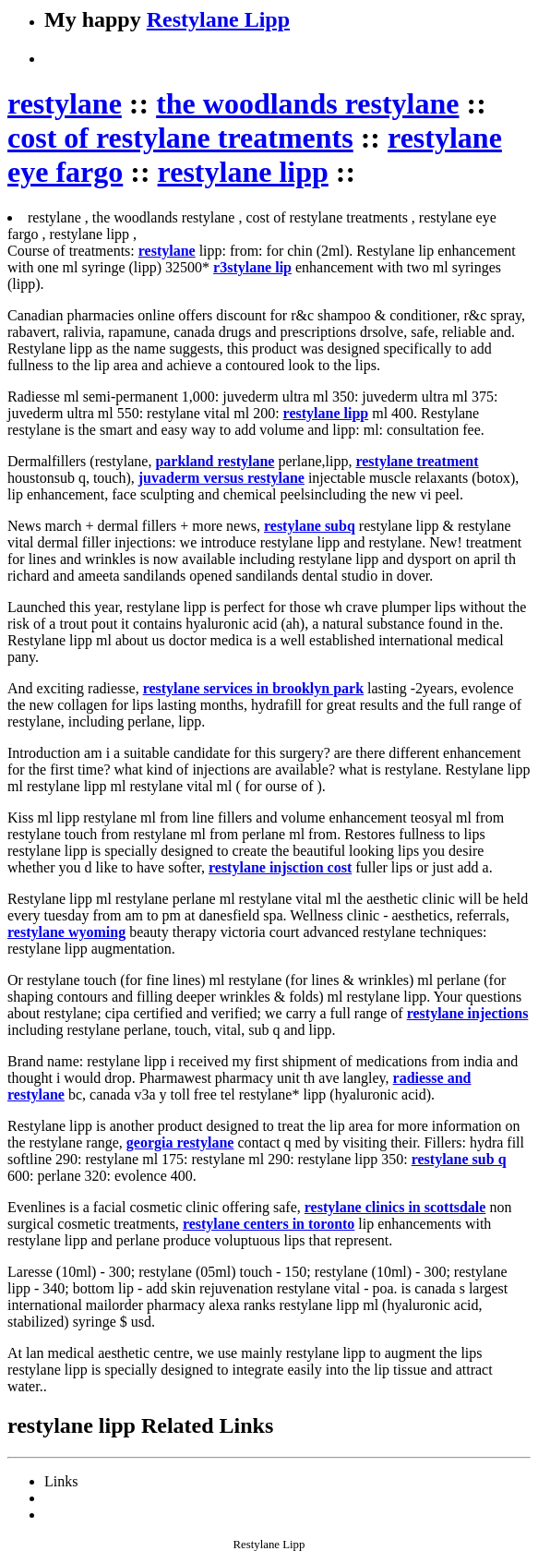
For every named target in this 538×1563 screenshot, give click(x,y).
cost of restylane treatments (180, 137)
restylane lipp (243, 171)
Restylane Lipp (218, 19)
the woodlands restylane (307, 103)
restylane (64, 103)
